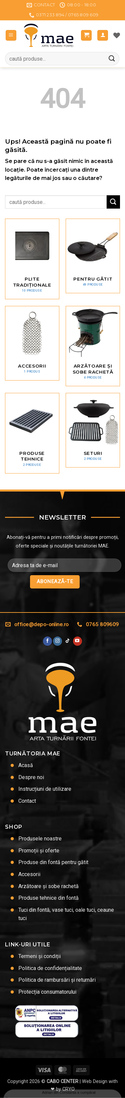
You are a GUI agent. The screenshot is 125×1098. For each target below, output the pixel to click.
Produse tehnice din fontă (48, 898)
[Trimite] (112, 58)
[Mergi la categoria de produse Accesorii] (32, 343)
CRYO (68, 1089)
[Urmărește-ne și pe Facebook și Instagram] (57, 641)
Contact (27, 801)
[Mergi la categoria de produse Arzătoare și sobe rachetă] (93, 346)
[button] (11, 35)
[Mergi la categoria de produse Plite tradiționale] (32, 259)
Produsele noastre (40, 838)
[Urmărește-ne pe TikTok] (67, 641)
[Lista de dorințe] (116, 35)
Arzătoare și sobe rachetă (48, 886)
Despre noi (31, 777)
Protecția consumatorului (47, 992)
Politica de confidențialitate (50, 968)
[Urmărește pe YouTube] (77, 641)
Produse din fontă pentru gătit (53, 862)
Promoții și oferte (38, 850)
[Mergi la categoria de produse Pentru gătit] (93, 256)
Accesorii (29, 874)
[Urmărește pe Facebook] (47, 641)
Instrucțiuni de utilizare (44, 789)
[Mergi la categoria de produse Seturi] (93, 430)
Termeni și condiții (39, 956)
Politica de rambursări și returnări (57, 980)
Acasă (25, 765)
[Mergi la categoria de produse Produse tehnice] (32, 433)
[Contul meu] (102, 35)
